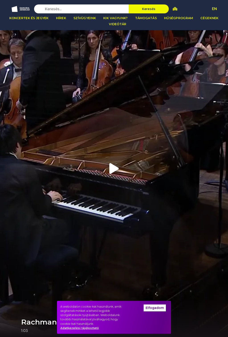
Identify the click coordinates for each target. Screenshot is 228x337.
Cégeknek (209, 18)
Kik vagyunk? (115, 18)
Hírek (61, 18)
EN (214, 9)
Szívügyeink (84, 18)
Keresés (149, 9)
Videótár (117, 24)
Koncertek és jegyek (29, 18)
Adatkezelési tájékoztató (79, 328)
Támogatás (146, 18)
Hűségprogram (178, 18)
